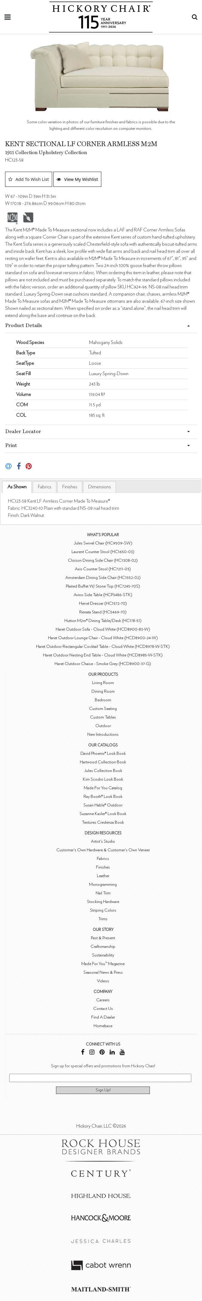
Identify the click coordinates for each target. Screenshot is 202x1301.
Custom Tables (103, 717)
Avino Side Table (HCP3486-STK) (103, 595)
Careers (103, 1000)
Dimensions (99, 486)
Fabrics (44, 486)
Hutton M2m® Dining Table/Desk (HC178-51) (103, 620)
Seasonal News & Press (103, 972)
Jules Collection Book (103, 770)
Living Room (103, 683)
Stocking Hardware (103, 901)
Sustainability (103, 955)
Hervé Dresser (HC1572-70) (103, 603)
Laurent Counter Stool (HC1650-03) (103, 552)
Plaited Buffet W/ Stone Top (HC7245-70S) (103, 586)
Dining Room (103, 691)
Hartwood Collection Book (103, 762)
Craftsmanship (103, 946)
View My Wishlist (77, 179)
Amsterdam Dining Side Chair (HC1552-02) (103, 577)
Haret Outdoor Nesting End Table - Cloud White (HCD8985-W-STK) (103, 655)
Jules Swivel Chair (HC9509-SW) (103, 543)
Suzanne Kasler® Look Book (103, 813)
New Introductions (103, 734)
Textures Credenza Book (103, 822)
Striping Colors (103, 910)
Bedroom (103, 700)
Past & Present (103, 938)
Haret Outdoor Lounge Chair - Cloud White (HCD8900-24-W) (103, 638)
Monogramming (103, 884)
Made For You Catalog (103, 788)
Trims (103, 919)
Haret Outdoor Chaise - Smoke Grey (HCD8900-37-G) (103, 663)
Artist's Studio (103, 841)
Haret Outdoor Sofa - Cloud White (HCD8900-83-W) (103, 629)
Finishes (69, 486)
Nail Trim (103, 893)
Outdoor (103, 726)
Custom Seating (103, 708)
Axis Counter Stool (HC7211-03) (103, 569)
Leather (103, 876)
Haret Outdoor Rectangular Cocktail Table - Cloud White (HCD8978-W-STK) (103, 646)
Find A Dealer (103, 1017)
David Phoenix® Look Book (103, 753)
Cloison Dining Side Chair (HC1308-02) (103, 560)
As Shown (17, 486)
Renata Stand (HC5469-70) (103, 612)
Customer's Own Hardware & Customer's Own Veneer (103, 850)
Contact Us (103, 1008)
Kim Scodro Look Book (103, 779)
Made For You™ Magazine (103, 963)
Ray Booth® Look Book (102, 796)
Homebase (103, 1026)
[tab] (17, 487)
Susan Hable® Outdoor (102, 805)
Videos (103, 981)
